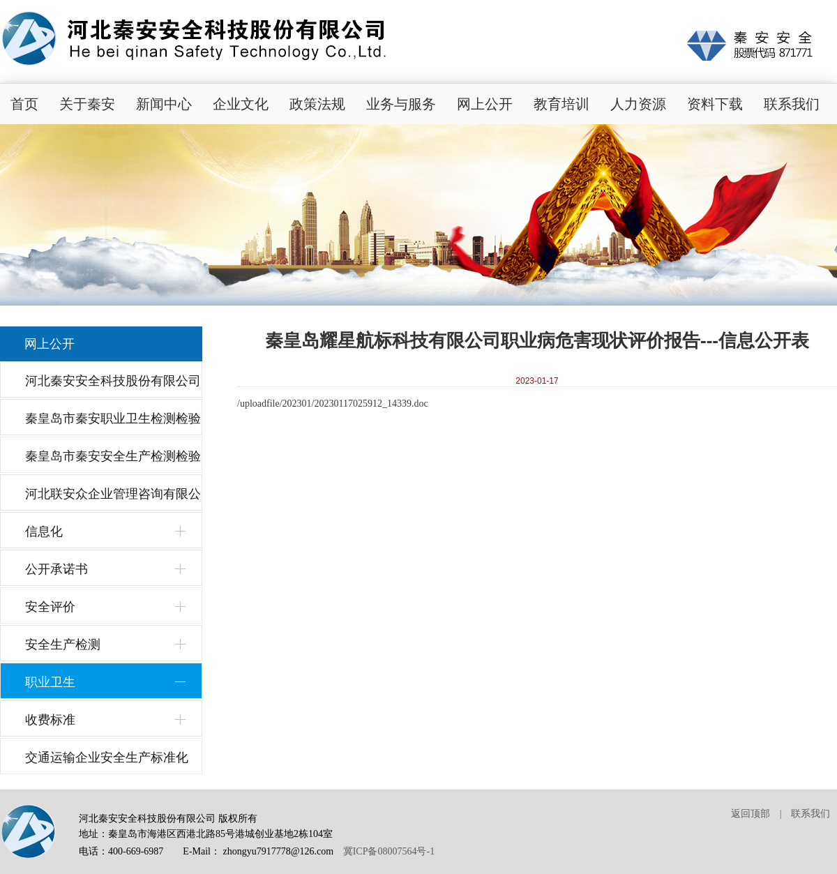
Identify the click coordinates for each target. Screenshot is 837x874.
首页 (24, 104)
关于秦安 (87, 104)
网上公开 (485, 104)
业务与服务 (401, 104)
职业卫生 (50, 682)
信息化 (44, 531)
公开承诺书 (56, 569)
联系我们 (792, 104)
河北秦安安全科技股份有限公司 (113, 381)
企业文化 (241, 104)
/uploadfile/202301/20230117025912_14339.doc (332, 403)
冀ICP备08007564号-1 (389, 851)
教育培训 (561, 104)
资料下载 (715, 104)
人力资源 (638, 104)
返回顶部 (750, 813)
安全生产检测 (62, 644)
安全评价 (50, 607)
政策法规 (317, 104)
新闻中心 (164, 104)
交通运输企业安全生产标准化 (106, 757)
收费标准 (50, 720)
